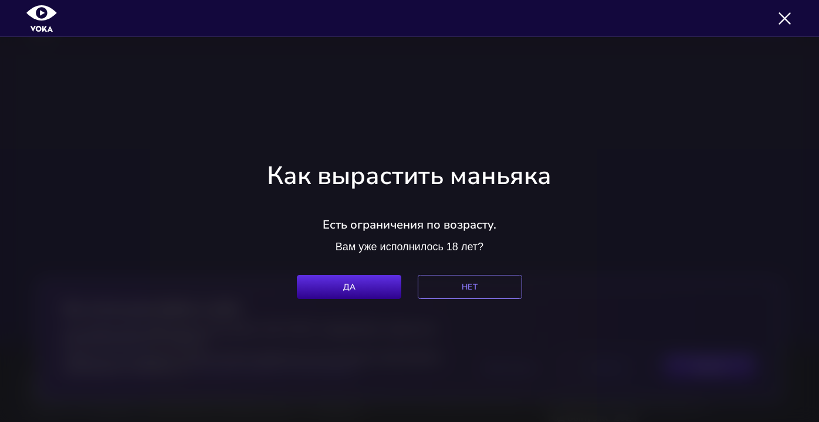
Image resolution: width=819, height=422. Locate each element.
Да (349, 286)
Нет (470, 286)
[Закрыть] (785, 18)
